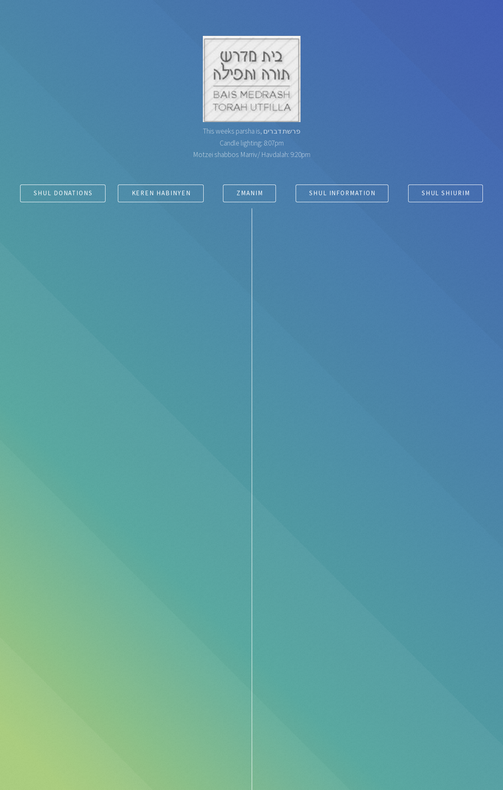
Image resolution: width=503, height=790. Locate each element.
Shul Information (342, 193)
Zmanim (250, 193)
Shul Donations (63, 193)
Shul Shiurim (446, 193)
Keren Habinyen (161, 193)
